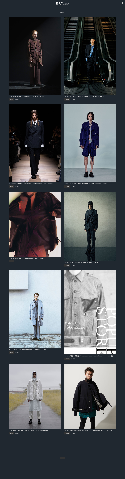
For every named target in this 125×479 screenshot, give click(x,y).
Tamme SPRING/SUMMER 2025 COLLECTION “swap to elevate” (85, 184)
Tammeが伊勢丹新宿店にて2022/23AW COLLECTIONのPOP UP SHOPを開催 (88, 430)
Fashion (11, 99)
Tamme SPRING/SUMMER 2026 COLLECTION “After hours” (84, 96)
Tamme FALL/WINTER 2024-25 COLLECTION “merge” (26, 258)
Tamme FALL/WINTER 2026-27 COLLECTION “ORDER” (26, 96)
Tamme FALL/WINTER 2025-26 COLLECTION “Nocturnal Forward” (31, 184)
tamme (17, 99)
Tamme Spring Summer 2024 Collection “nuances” (81, 262)
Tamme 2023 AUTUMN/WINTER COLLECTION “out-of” (27, 350)
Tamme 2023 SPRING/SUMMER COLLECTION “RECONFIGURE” (29, 430)
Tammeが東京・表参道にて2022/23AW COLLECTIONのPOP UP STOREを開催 (88, 356)
